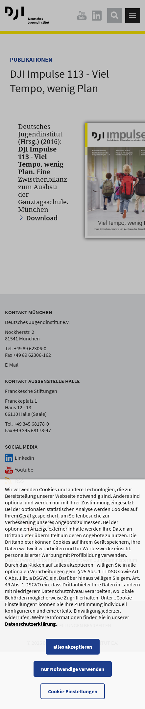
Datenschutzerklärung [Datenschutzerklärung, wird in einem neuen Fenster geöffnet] (30, 629)
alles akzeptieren (72, 652)
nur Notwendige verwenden (72, 674)
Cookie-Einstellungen (72, 697)
